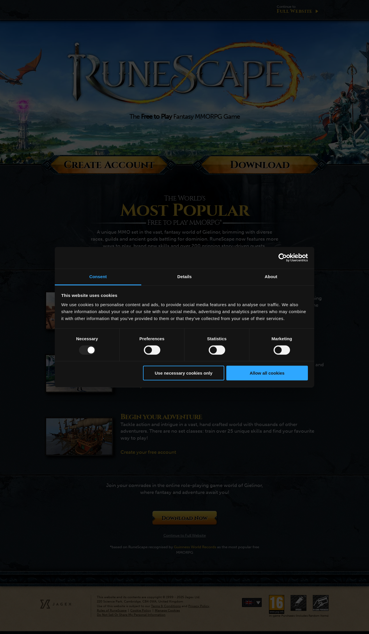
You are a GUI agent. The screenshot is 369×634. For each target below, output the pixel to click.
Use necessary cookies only (183, 373)
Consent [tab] (98, 276)
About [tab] (271, 276)
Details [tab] (184, 276)
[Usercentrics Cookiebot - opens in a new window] (282, 257)
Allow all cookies (267, 373)
